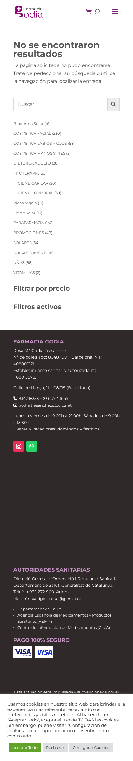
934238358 (29, 398)
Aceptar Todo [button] (25, 747)
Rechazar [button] (55, 747)
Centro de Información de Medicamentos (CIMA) (63, 627)
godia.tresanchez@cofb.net (45, 405)
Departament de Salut (39, 609)
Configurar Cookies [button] (91, 747)
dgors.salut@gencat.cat (60, 598)
